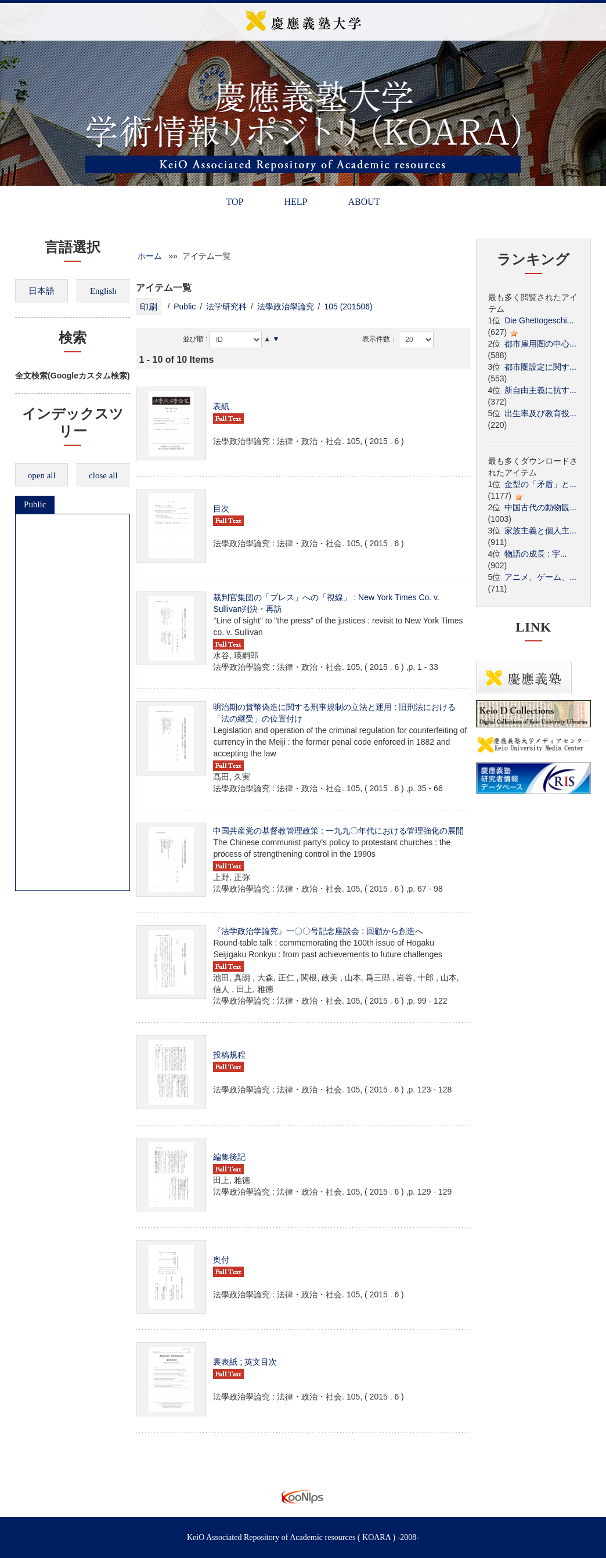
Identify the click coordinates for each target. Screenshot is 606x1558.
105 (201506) (348, 306)
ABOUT (364, 202)
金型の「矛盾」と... (540, 484)
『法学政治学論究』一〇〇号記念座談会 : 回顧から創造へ (318, 931)
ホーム (150, 256)
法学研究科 (226, 306)
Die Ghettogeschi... (538, 320)
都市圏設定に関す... (540, 367)
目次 (221, 508)
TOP (234, 202)
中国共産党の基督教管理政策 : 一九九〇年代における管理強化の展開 (338, 830)
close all (103, 475)
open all (42, 475)
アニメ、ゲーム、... (540, 577)
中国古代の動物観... (540, 507)
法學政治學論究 (285, 306)
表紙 (221, 406)
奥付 (221, 1259)
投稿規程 (229, 1054)
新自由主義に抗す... (540, 390)
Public (35, 504)
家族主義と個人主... (540, 530)
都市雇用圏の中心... (540, 343)
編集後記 (229, 1157)
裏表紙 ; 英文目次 (245, 1361)
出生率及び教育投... (540, 413)
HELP (295, 202)
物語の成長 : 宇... (535, 553)
